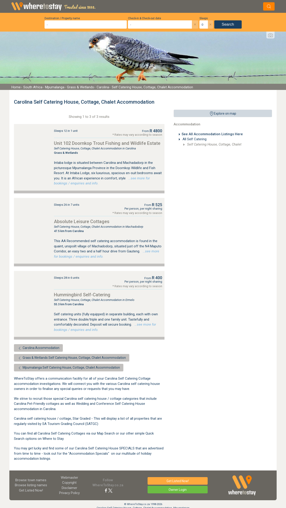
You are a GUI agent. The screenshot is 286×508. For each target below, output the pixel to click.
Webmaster (69, 478)
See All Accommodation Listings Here (212, 134)
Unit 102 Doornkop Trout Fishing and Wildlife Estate (107, 143)
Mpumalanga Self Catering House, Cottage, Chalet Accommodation (68, 368)
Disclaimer (69, 488)
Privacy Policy (69, 493)
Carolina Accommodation (38, 348)
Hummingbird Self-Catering (82, 294)
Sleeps (203, 18)
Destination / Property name (62, 18)
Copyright (69, 483)
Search (228, 24)
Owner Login (178, 490)
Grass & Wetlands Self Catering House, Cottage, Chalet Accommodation (71, 358)
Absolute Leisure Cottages (81, 221)
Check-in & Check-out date (144, 18)
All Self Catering (194, 139)
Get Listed (31, 490)
